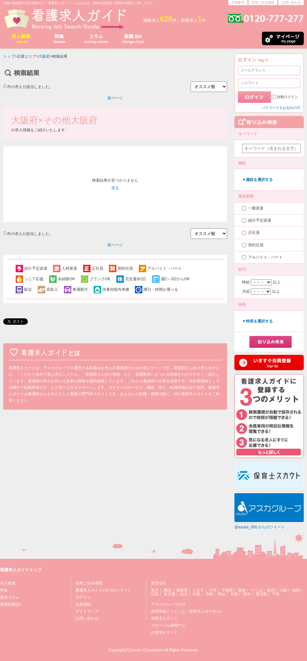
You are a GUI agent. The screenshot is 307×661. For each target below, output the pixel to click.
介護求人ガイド (164, 632)
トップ (9, 56)
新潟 (271, 590)
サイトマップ (86, 611)
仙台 (184, 594)
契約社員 (256, 245)
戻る (115, 188)
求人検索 (7, 583)
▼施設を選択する (257, 179)
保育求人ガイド (164, 618)
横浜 (167, 590)
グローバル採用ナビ (168, 625)
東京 (155, 590)
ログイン (83, 597)
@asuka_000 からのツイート (259, 527)
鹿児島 (261, 594)
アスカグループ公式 (168, 604)
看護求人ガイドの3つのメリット (103, 590)
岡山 (221, 594)
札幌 (196, 594)
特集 (4, 590)
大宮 (213, 590)
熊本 (247, 594)
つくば (256, 590)
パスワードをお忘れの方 (281, 108)
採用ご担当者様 (263, 2)
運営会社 (158, 583)
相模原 (182, 590)
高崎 (242, 590)
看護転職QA (10, 604)
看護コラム (9, 597)
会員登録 (83, 604)
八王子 (198, 590)
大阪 (283, 590)
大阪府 (44, 56)
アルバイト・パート (265, 257)
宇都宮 (227, 590)
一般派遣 (256, 208)
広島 (155, 594)
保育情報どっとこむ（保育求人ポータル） (187, 611)
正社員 (254, 232)
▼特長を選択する (257, 321)
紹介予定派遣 (259, 220)
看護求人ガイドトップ (21, 569)
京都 (234, 594)
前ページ (115, 98)
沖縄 (209, 594)
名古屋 (169, 594)
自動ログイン (287, 97)
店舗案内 (238, 2)
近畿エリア (26, 56)
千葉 (275, 594)
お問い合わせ (291, 2)
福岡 (296, 590)
